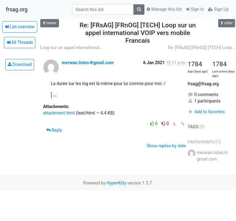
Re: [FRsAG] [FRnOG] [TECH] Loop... (201, 47)
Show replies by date (166, 145)
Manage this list (164, 9)
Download (20, 64)
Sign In (195, 9)
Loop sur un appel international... (71, 47)
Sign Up (218, 9)
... (55, 95)
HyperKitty (116, 182)
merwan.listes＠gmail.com (88, 62)
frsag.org (17, 9)
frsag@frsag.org (203, 83)
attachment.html (59, 112)
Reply (54, 130)
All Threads (19, 42)
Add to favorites (206, 111)
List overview (20, 26)
